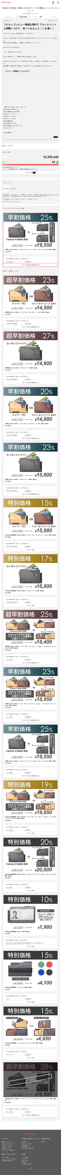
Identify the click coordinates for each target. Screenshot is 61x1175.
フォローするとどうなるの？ (30, 175)
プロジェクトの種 (6, 1146)
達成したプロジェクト (7, 1145)
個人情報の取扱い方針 (7, 1160)
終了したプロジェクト (7, 1143)
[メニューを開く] (58, 2)
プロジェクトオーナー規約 (8, 1159)
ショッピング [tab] (52, 16)
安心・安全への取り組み (28, 1148)
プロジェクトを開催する (8, 1150)
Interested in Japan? (27, 1164)
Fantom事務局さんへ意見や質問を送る (11, 201)
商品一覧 (43, 1141)
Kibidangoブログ (26, 1146)
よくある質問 (25, 1157)
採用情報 (24, 1162)
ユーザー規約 (5, 1157)
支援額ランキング (6, 1148)
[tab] (23, 17)
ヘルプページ (25, 1159)
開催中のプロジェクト (7, 1141)
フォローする (30, 173)
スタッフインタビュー (27, 1143)
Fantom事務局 (27, 13)
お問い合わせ (25, 1160)
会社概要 (24, 1141)
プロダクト (36, 13)
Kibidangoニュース (26, 1145)
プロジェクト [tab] (8, 16)
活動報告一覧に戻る (53, 20)
